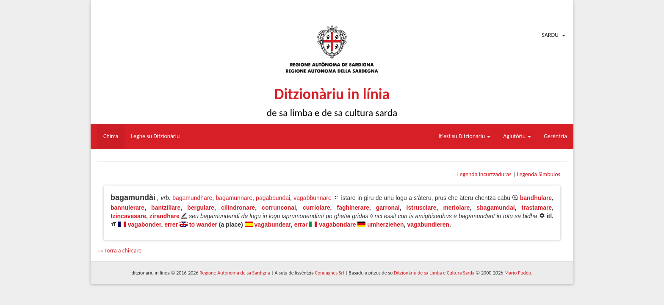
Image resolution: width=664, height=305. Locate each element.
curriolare (316, 207)
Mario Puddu (517, 273)
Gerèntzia (555, 136)
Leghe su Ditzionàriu (155, 136)
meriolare (456, 207)
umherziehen (385, 224)
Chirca (110, 136)
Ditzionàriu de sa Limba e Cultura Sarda (434, 273)
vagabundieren (428, 224)
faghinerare (353, 207)
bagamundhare (192, 197)
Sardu (550, 35)
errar (301, 224)
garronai (388, 207)
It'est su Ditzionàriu (465, 136)
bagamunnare (234, 197)
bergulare (200, 207)
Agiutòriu (517, 136)
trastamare (537, 207)
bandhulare (536, 197)
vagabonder (144, 224)
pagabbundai (273, 197)
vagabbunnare (312, 197)
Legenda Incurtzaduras (484, 174)
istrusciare (422, 207)
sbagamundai (495, 207)
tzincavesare (128, 216)
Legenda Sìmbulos (538, 174)
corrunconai (279, 207)
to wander (203, 224)
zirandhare (164, 216)
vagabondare (337, 224)
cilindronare (238, 207)
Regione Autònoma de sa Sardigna (234, 273)
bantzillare (165, 207)
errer (171, 224)
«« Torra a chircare (119, 250)
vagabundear (272, 224)
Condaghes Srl (329, 273)
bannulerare (127, 207)
